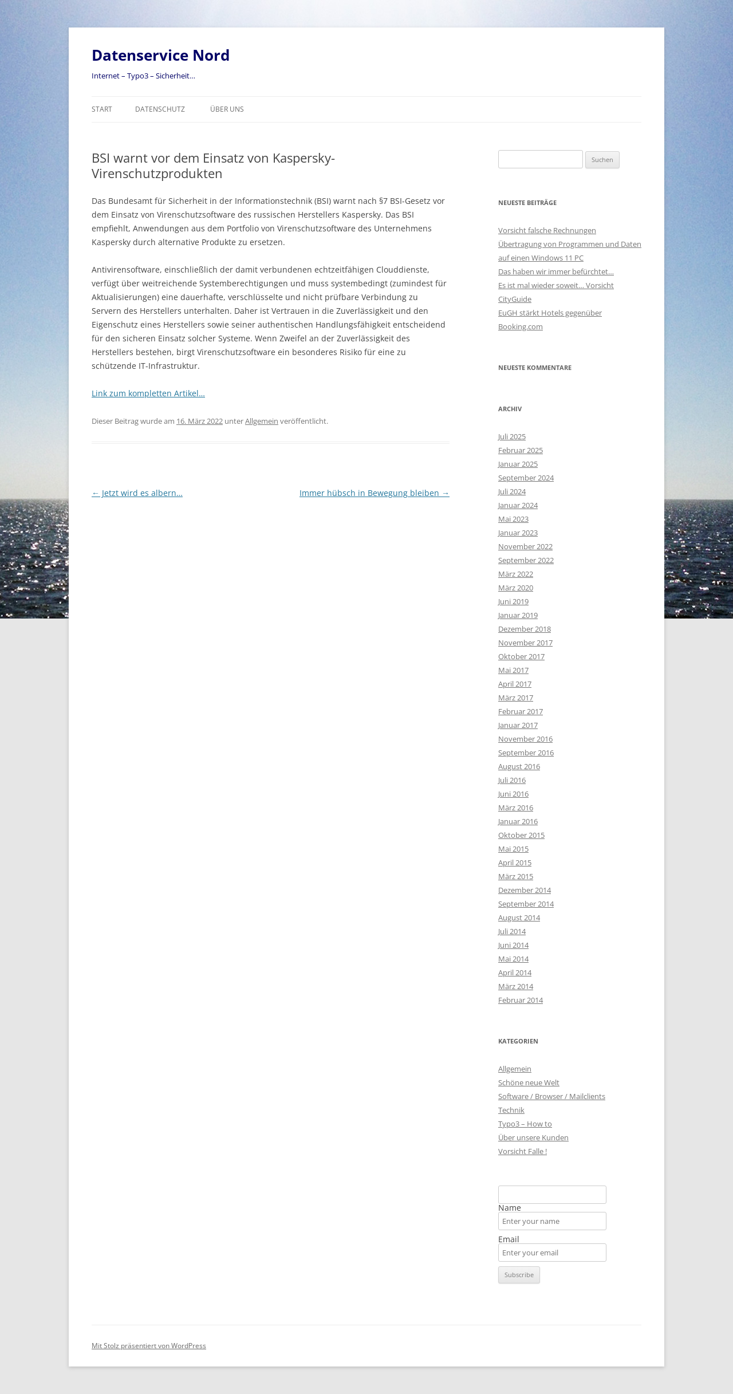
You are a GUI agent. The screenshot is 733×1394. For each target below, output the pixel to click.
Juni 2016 (513, 794)
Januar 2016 (518, 821)
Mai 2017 (513, 670)
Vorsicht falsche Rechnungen (547, 230)
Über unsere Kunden (533, 1137)
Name (509, 1208)
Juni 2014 (513, 945)
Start (102, 109)
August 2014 (519, 917)
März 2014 (515, 986)
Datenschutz (160, 109)
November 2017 (525, 642)
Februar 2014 (520, 1000)
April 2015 (514, 862)
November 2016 (525, 739)
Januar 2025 (518, 464)
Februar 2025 (520, 450)
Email (508, 1239)
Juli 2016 (512, 780)
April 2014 (514, 972)
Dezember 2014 (524, 890)
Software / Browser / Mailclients (551, 1096)
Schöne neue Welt (528, 1082)
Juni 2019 (513, 601)
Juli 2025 (512, 436)
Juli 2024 (512, 491)
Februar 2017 (520, 711)
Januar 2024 (518, 505)
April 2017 (514, 684)
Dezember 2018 (524, 629)
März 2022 (515, 574)
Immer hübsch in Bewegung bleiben (374, 492)
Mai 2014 (513, 959)
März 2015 (515, 876)
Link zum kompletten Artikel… (148, 393)
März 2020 (515, 587)
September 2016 (526, 752)
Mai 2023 (513, 519)
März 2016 (515, 807)
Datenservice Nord (161, 55)
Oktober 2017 (521, 656)
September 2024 (526, 477)
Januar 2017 (518, 725)
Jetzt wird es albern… (137, 492)
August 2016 (519, 766)
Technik (511, 1110)
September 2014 (526, 904)
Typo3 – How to (525, 1124)
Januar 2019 (518, 615)
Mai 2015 (513, 849)
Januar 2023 (518, 532)
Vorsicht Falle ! (522, 1151)
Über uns (227, 109)
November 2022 (525, 546)
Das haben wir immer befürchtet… (556, 271)
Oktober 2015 (521, 835)
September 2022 (526, 560)
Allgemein (261, 421)
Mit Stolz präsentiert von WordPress (149, 1345)
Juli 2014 (512, 931)
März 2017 (515, 697)
